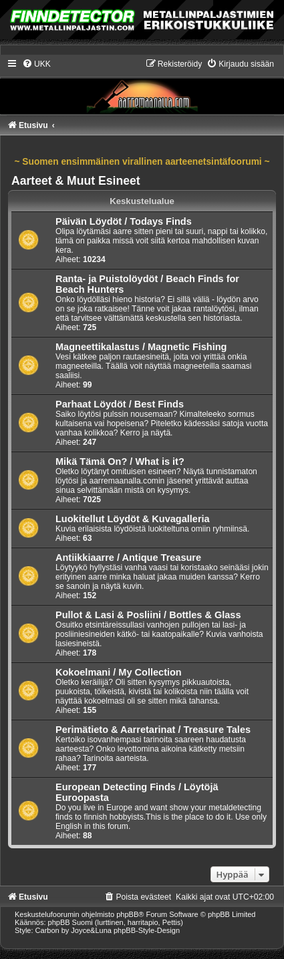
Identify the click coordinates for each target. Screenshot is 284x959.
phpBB (127, 914)
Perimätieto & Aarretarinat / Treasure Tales (153, 729)
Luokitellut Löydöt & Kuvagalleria (132, 519)
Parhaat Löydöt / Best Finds (119, 404)
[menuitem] (36, 64)
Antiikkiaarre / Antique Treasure (128, 557)
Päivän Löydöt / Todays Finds (123, 221)
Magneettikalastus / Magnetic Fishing (141, 346)
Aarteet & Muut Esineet (75, 180)
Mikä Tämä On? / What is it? (119, 461)
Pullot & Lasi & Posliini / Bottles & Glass (148, 615)
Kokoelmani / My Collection (118, 672)
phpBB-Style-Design (147, 930)
